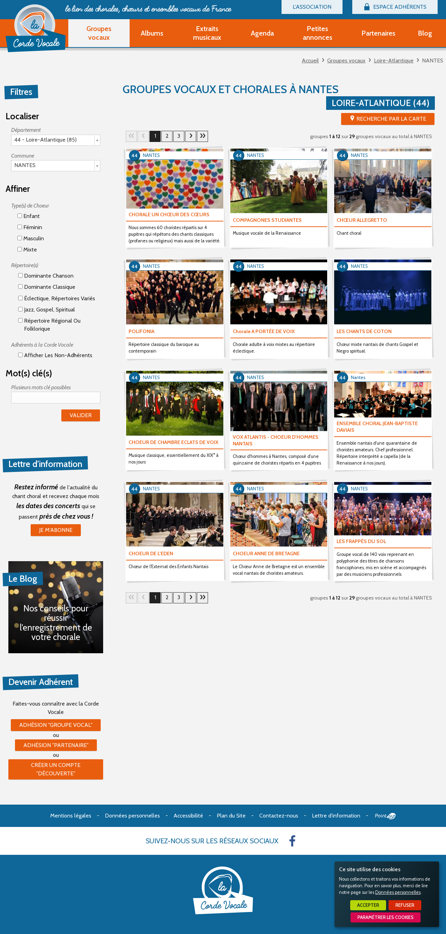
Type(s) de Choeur (30, 205)
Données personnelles (398, 892)
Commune (22, 155)
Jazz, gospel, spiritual (46, 309)
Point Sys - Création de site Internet (385, 816)
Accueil (310, 60)
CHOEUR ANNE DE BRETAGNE (266, 553)
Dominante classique (46, 287)
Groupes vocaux (346, 60)
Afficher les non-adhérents (55, 355)
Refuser (404, 905)
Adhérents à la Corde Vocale (42, 344)
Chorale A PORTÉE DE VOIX (264, 331)
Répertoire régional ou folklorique (49, 324)
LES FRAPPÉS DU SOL (361, 541)
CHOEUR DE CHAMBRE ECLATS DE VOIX (173, 442)
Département (26, 130)
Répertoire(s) (24, 265)
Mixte (27, 249)
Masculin (30, 238)
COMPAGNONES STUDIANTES (267, 220)
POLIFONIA (141, 331)
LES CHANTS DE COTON (364, 331)
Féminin (29, 227)
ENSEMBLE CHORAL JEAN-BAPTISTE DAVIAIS (377, 426)
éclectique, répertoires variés (56, 298)
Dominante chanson (46, 275)
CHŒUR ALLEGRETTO (362, 220)
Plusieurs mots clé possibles (41, 387)
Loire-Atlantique (394, 60)
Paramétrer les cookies (385, 917)
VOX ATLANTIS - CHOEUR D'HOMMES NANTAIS (275, 440)
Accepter (368, 905)
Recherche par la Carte (391, 118)
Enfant (28, 216)
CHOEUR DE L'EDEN (151, 553)
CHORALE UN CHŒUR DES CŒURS (169, 214)
